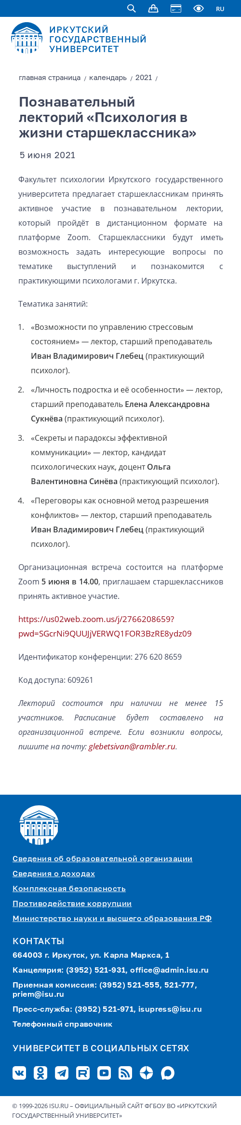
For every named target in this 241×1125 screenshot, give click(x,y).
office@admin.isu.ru (169, 971)
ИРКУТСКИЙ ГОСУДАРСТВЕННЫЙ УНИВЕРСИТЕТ (98, 40)
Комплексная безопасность (69, 889)
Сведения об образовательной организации (103, 859)
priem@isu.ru (39, 995)
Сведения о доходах (54, 874)
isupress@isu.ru (170, 1010)
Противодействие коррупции (72, 904)
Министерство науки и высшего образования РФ (112, 919)
